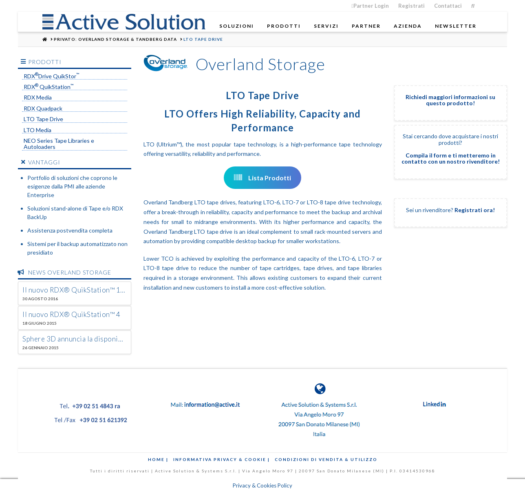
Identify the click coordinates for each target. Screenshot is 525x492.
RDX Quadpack (43, 108)
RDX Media (38, 97)
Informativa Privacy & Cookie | (221, 459)
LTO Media (37, 130)
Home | (158, 459)
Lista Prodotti (262, 178)
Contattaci (448, 5)
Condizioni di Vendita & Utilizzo (326, 459)
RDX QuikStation (49, 87)
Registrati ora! (474, 209)
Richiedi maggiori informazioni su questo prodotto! (450, 99)
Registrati (411, 5)
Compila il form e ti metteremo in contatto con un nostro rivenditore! (450, 158)
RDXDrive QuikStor (51, 76)
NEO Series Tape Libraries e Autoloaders (59, 143)
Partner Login (370, 5)
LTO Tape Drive (43, 119)
